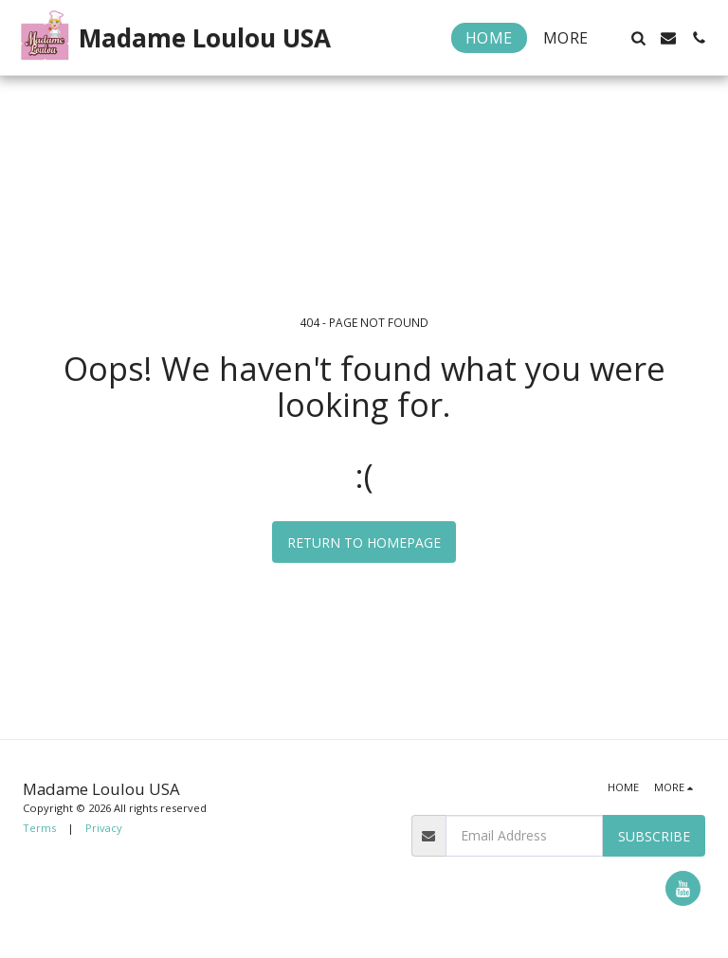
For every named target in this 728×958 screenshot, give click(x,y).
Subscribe (654, 836)
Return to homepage (364, 542)
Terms (39, 828)
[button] (638, 37)
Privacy (103, 828)
